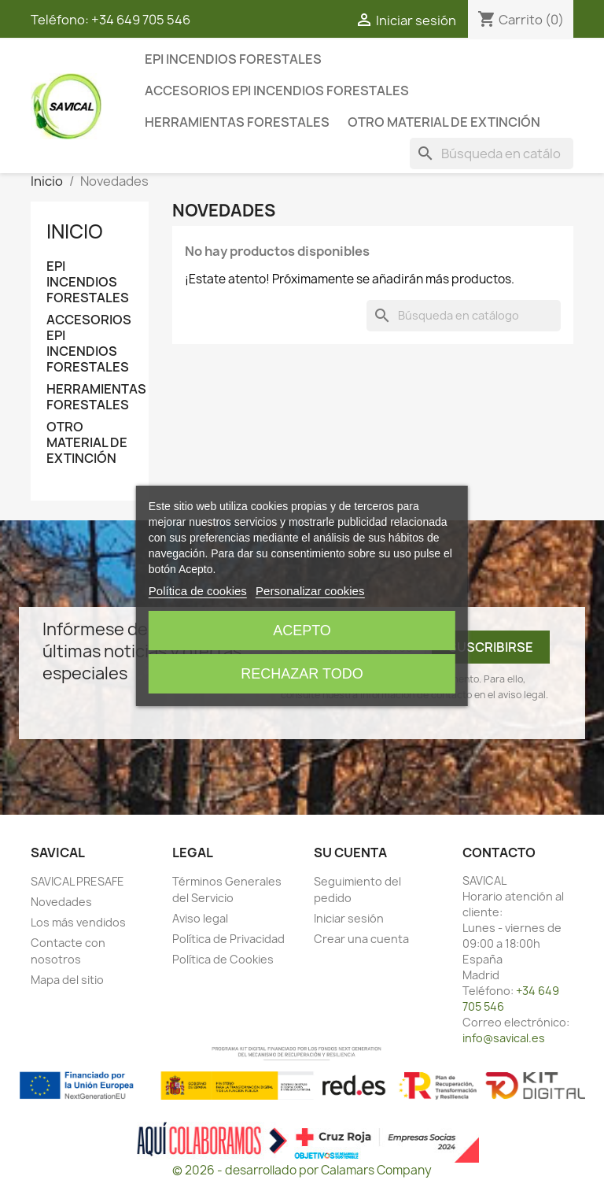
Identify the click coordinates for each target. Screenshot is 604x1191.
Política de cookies (198, 590)
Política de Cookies (223, 959)
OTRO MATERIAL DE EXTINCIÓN (444, 122)
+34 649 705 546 (140, 19)
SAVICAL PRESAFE (77, 881)
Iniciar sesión (349, 918)
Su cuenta (350, 852)
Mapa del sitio (67, 979)
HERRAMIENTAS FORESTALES (237, 122)
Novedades (61, 901)
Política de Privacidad (228, 938)
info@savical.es (503, 1037)
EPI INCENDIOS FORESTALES (233, 59)
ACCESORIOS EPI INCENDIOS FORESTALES (277, 90)
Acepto (302, 630)
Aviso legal (200, 918)
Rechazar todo (302, 674)
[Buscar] (491, 153)
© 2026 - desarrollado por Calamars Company (302, 1170)
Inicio (74, 231)
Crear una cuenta (361, 938)
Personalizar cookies (310, 590)
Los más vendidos (78, 922)
